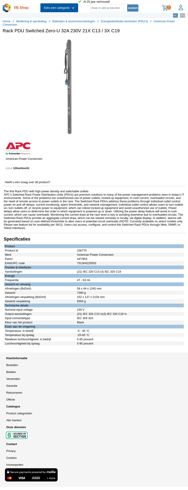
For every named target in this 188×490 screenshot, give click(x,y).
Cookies (11, 458)
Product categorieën (19, 413)
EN (182, 15)
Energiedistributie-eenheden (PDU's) (124, 21)
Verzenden (13, 379)
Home (6, 21)
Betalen (11, 372)
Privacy (11, 451)
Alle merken (14, 420)
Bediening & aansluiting (31, 21)
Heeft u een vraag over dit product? (27, 182)
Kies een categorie (59, 8)
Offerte (10, 399)
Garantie (11, 385)
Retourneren (14, 392)
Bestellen (12, 365)
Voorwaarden (14, 464)
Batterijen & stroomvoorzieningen (73, 21)
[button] (131, 41)
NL (175, 15)
